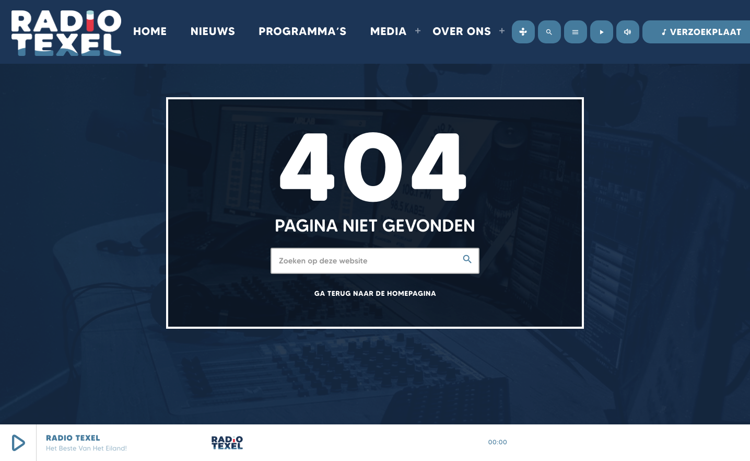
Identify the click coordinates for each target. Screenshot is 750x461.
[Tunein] (523, 31)
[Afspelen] (601, 31)
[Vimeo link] (66, 32)
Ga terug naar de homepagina (375, 294)
